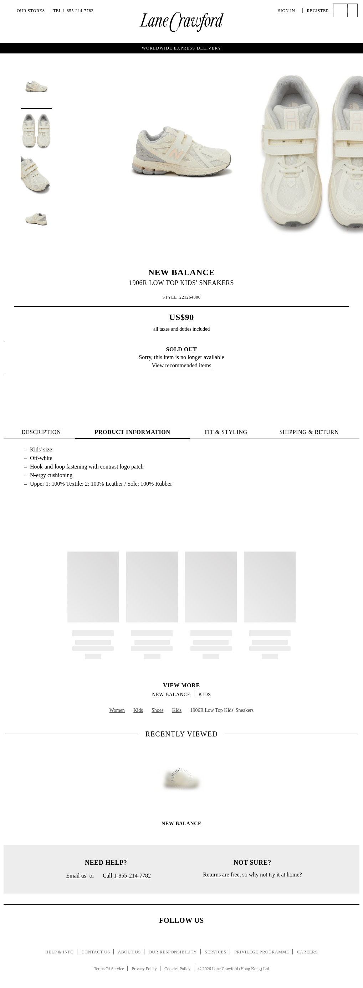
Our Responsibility (173, 952)
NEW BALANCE (181, 272)
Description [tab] (41, 432)
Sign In (288, 10)
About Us (129, 952)
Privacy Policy (144, 968)
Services (215, 952)
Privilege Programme (261, 952)
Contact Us (96, 952)
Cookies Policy (177, 968)
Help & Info (59, 952)
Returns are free (221, 874)
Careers (307, 952)
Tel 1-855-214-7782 (73, 10)
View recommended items (181, 365)
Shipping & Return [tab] (309, 432)
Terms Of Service (109, 968)
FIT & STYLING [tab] (225, 432)
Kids (205, 694)
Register (318, 10)
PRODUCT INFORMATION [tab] (132, 432)
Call (124, 876)
